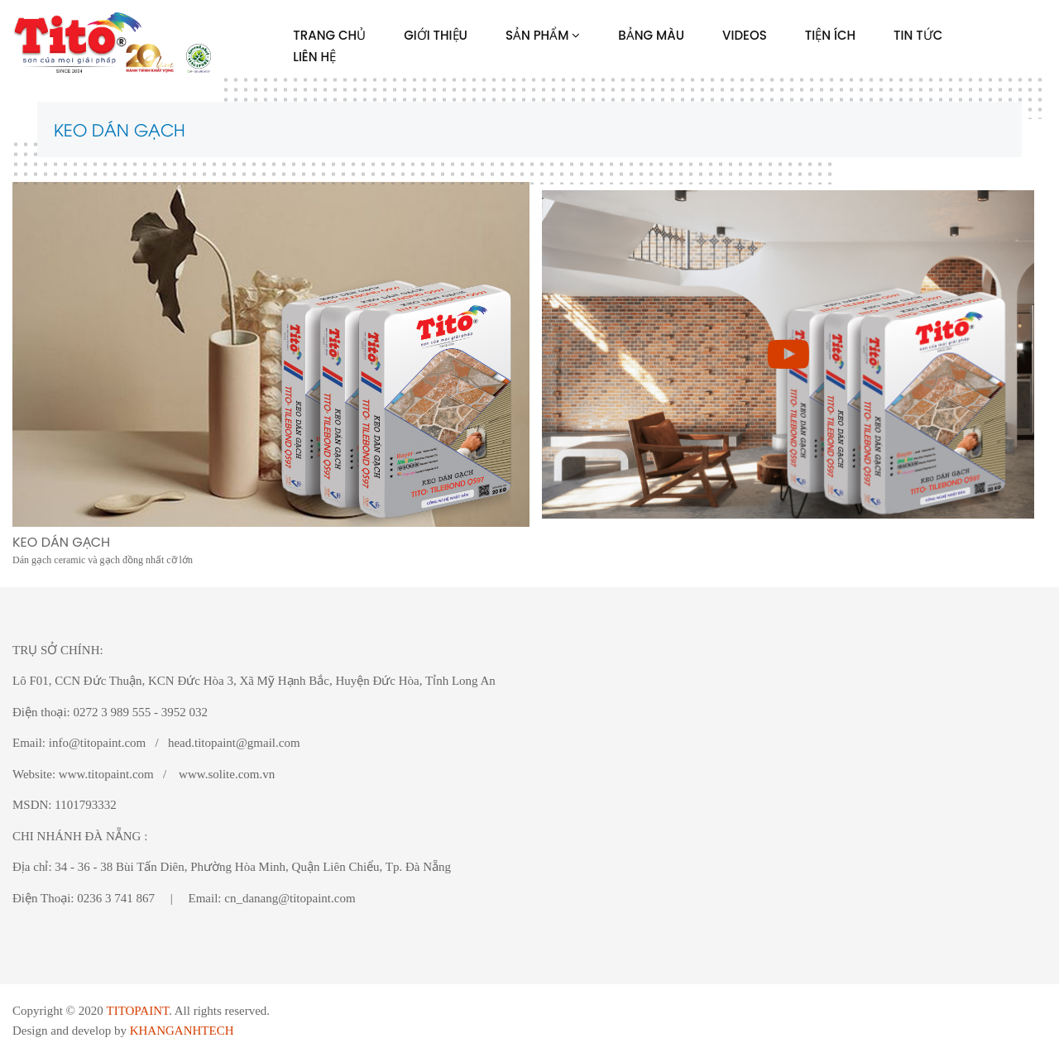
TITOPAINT (137, 1010)
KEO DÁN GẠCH (119, 128)
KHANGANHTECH (182, 1030)
